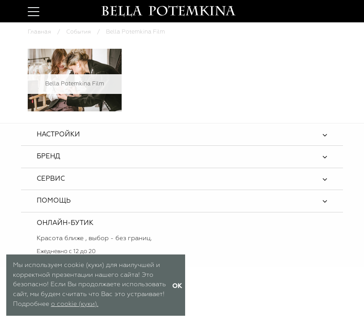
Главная (39, 32)
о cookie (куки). (74, 304)
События (78, 32)
